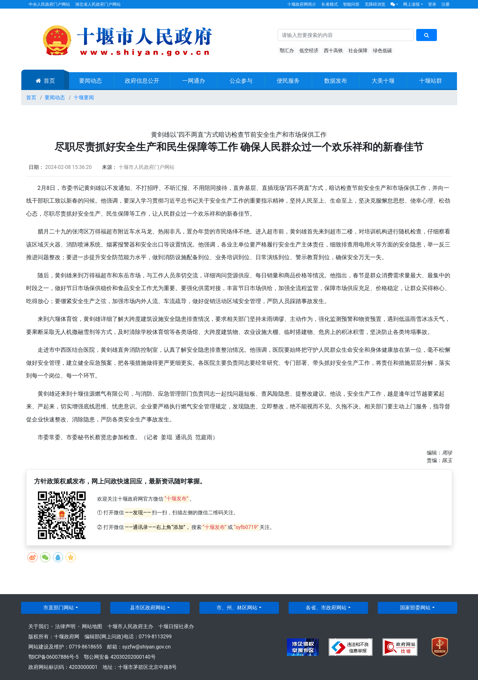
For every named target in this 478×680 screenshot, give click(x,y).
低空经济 (308, 50)
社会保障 (357, 50)
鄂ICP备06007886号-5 (53, 657)
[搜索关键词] (346, 35)
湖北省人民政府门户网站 (98, 4)
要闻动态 (90, 80)
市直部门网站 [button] (58, 608)
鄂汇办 (287, 50)
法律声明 (65, 626)
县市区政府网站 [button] (148, 608)
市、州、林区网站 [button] (237, 608)
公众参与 (241, 80)
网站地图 (92, 626)
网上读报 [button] (411, 4)
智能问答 (351, 4)
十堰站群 (430, 80)
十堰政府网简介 (301, 4)
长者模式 (329, 4)
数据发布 (335, 80)
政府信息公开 (142, 80)
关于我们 (38, 626)
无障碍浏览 (375, 4)
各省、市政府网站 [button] (326, 608)
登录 (432, 4)
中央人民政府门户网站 (49, 4)
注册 (445, 4)
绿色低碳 (382, 50)
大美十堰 (383, 80)
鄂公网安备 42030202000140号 (120, 657)
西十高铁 (333, 50)
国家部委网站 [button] (415, 608)
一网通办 (193, 80)
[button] (394, 4)
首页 (45, 80)
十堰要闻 (84, 97)
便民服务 (288, 80)
